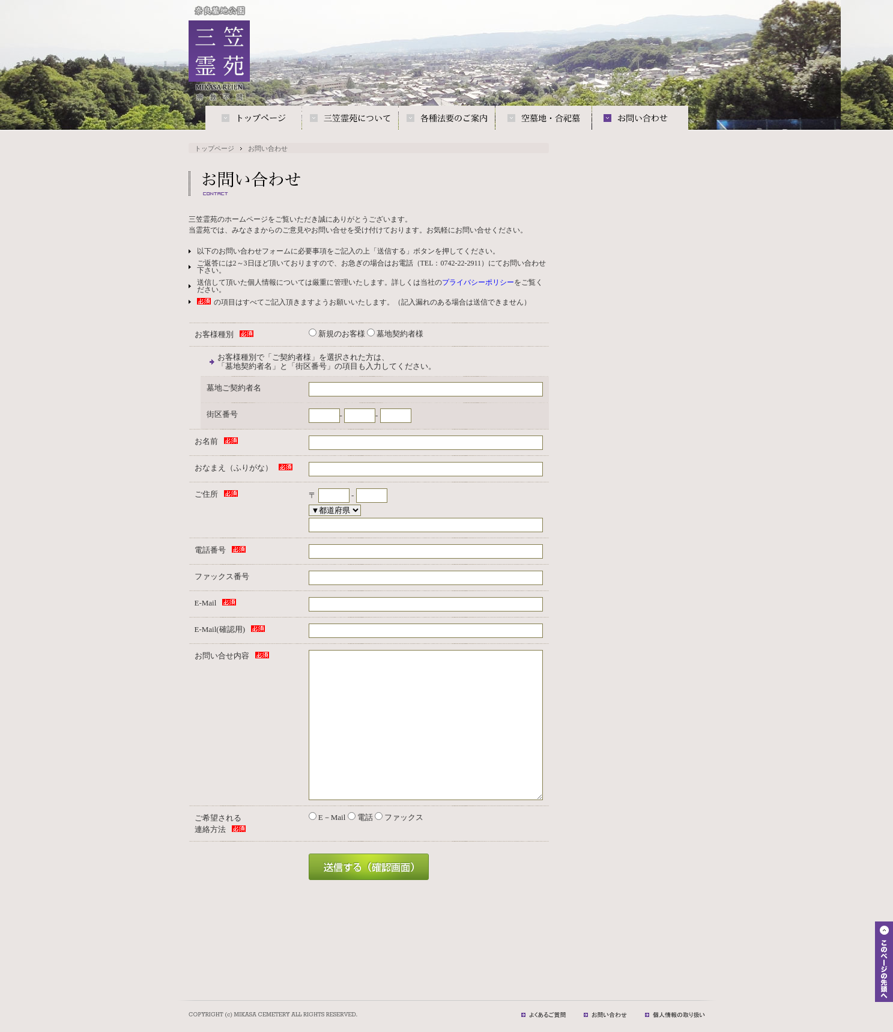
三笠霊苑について (350, 118)
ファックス (399, 817)
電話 (360, 817)
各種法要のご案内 (447, 118)
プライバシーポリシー (478, 282)
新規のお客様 (337, 333)
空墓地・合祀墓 (543, 118)
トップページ (253, 118)
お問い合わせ (640, 118)
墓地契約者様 (395, 333)
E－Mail (327, 817)
